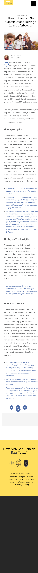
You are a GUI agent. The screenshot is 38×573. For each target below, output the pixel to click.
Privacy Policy (30, 479)
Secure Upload (13, 479)
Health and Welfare (21, 15)
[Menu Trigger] (33, 3)
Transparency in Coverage (21, 485)
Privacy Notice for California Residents (21, 482)
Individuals (30, 477)
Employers (22, 477)
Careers (22, 479)
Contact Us (13, 477)
